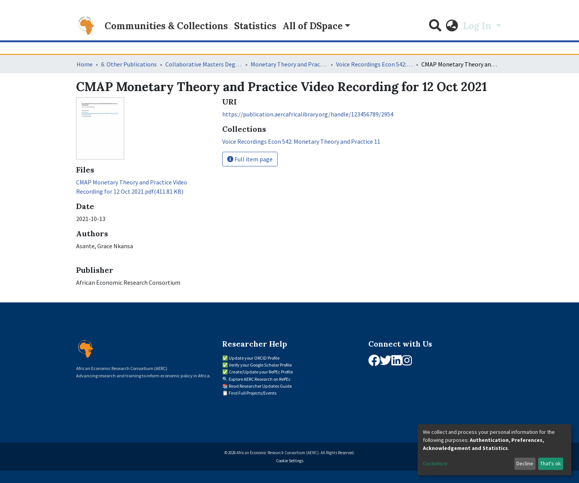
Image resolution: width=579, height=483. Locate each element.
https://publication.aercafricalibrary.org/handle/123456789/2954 (307, 114)
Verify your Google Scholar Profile (260, 365)
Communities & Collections (166, 26)
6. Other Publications (129, 64)
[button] (452, 26)
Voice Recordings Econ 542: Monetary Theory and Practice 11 (374, 64)
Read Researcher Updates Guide (260, 386)
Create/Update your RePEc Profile (261, 372)
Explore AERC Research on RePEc (260, 379)
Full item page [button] (250, 159)
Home (85, 64)
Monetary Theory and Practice (289, 64)
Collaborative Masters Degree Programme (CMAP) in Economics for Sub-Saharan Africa (203, 64)
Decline (524, 463)
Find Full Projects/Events (252, 393)
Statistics (255, 26)
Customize (435, 463)
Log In (478, 26)
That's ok (550, 463)
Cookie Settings (289, 460)
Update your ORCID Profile (254, 358)
